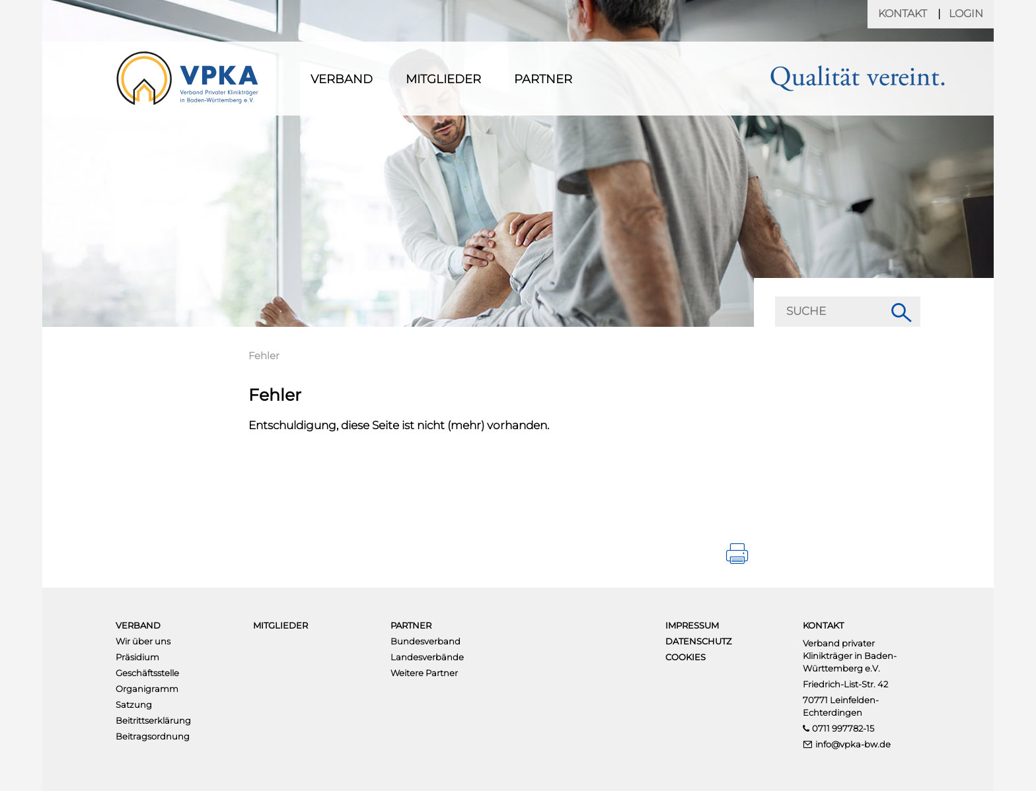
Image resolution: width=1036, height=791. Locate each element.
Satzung (134, 704)
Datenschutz (698, 641)
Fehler (263, 355)
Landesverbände (427, 657)
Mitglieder (443, 79)
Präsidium (137, 657)
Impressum (692, 625)
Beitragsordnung (153, 736)
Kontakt (902, 13)
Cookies (685, 657)
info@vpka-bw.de (853, 744)
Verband (342, 79)
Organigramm (147, 688)
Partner (543, 79)
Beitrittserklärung (153, 720)
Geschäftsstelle (147, 673)
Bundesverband (425, 641)
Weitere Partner (424, 673)
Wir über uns (143, 641)
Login (966, 13)
